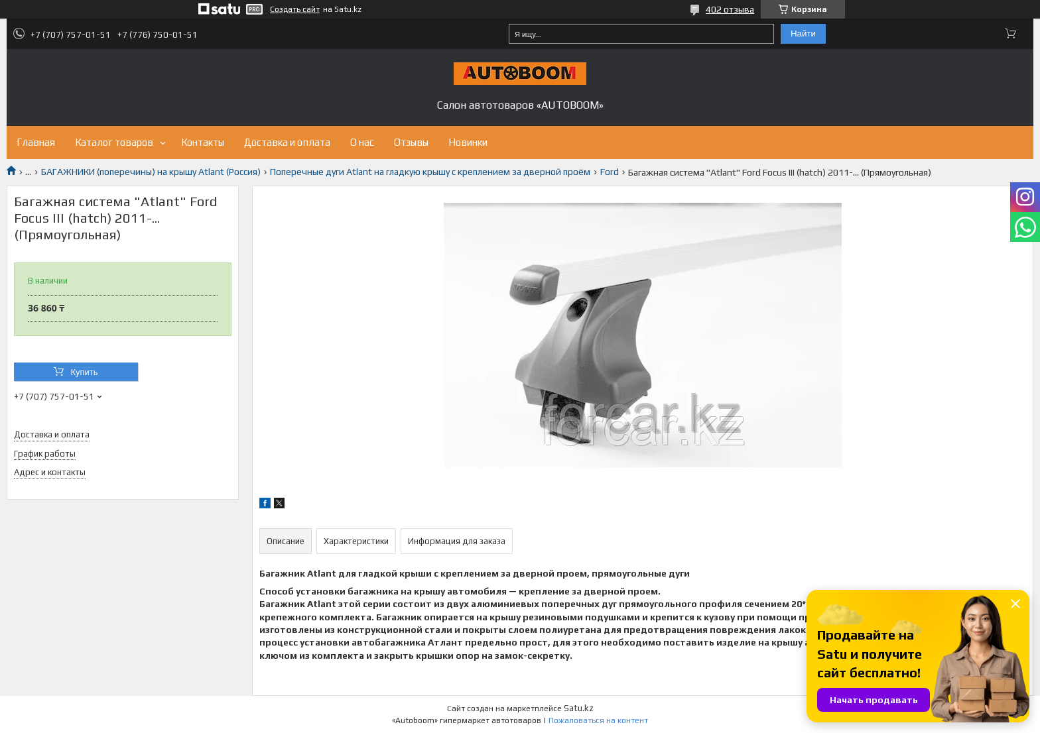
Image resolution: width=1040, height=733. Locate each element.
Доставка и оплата (287, 142)
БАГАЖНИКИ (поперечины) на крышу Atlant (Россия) (151, 171)
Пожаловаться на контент (598, 720)
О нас (362, 142)
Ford (609, 171)
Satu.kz (579, 708)
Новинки (467, 142)
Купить (84, 372)
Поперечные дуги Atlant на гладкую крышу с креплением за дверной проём (430, 171)
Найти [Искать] (803, 33)
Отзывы (411, 142)
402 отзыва (730, 9)
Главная (36, 142)
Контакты (202, 142)
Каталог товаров (114, 142)
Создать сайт (295, 9)
